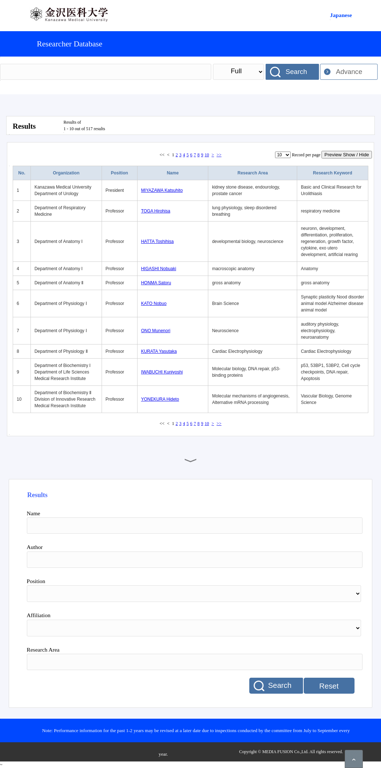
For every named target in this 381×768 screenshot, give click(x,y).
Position (119, 173)
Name (173, 173)
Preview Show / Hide (346, 154)
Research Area (252, 173)
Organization (66, 173)
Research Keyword (332, 173)
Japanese (341, 15)
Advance (349, 71)
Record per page (306, 154)
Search (296, 71)
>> (219, 154)
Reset (329, 686)
